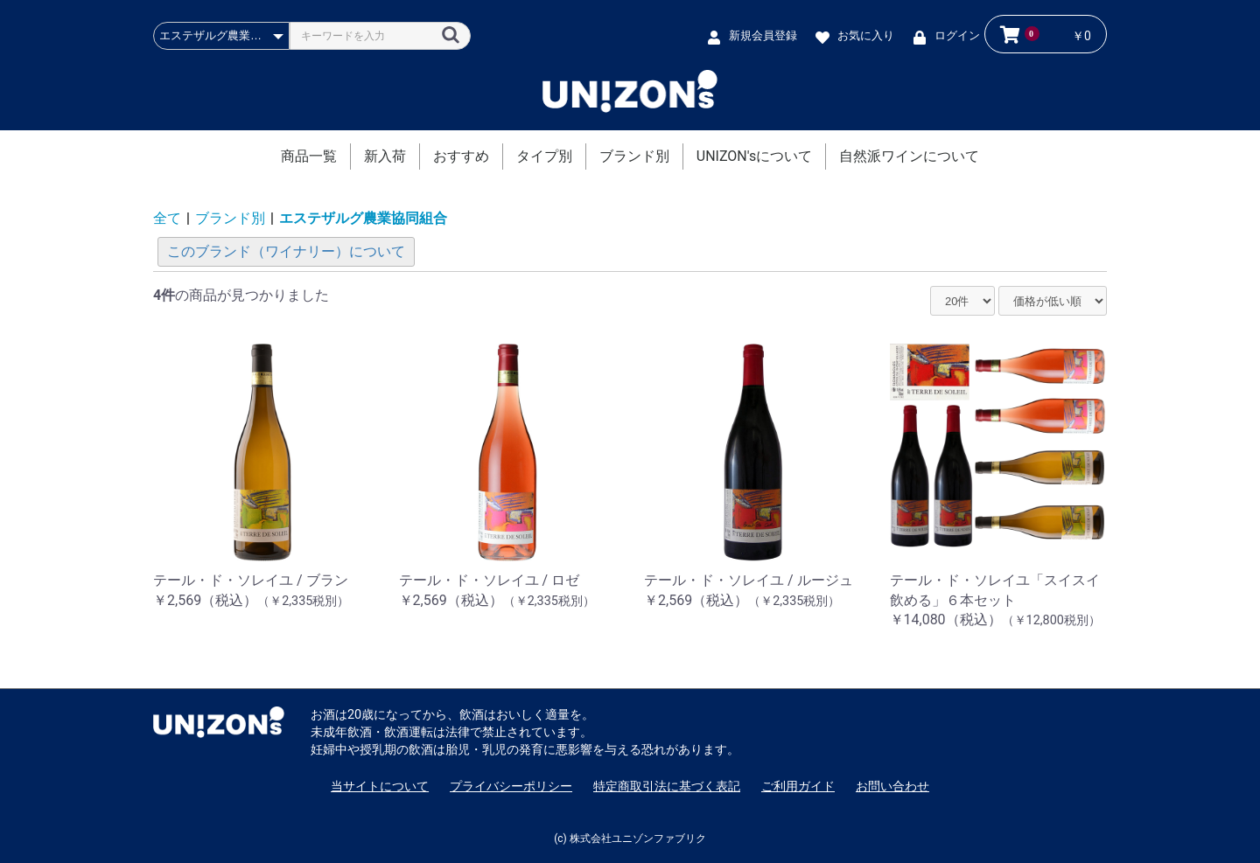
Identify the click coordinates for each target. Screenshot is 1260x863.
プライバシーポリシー (511, 786)
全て (167, 218)
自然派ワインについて (909, 156)
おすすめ (461, 156)
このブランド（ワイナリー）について (286, 251)
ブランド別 (634, 156)
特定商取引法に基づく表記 (666, 786)
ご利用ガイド (798, 786)
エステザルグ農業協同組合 (363, 218)
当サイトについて (380, 786)
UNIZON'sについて (754, 156)
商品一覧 (309, 156)
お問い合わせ (892, 786)
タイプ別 (544, 156)
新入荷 (385, 156)
